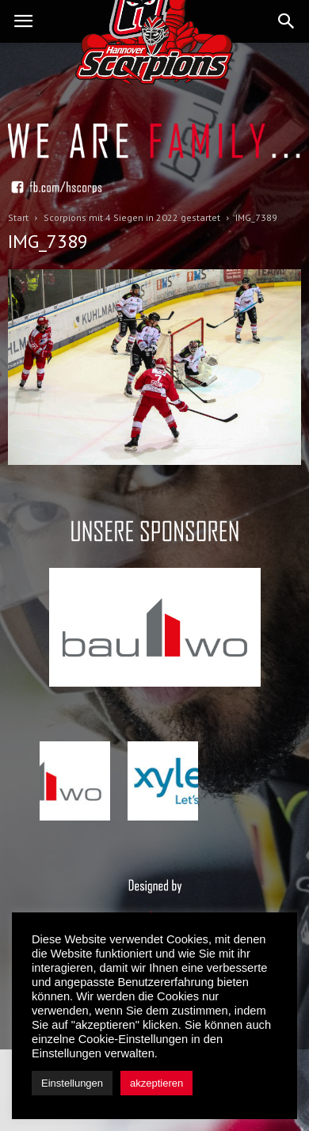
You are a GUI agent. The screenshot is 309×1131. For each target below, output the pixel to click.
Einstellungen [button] (72, 1083)
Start (18, 217)
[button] (287, 21)
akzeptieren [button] (156, 1083)
